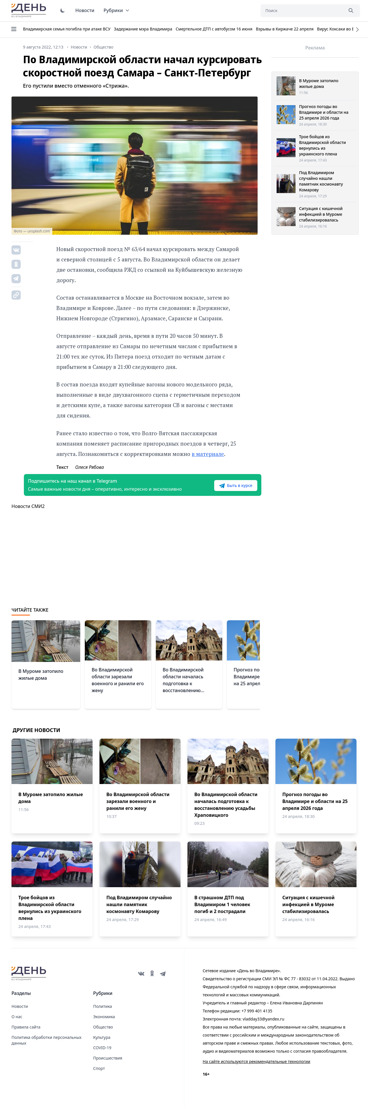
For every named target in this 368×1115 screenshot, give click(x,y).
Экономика (104, 1023)
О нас (17, 1023)
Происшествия (107, 1065)
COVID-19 (102, 1054)
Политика (102, 1013)
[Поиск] (301, 10)
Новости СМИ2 (28, 513)
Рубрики (116, 10)
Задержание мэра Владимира (143, 29)
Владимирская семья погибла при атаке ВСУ (66, 29)
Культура (101, 1044)
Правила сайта (26, 1034)
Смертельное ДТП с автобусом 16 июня (214, 29)
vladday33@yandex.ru (263, 1026)
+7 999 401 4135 (256, 1017)
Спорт (99, 1075)
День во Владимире (30, 11)
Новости (84, 10)
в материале (208, 453)
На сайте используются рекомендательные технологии (256, 1068)
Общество (103, 1034)
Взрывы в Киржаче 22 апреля (285, 29)
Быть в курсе (223, 489)
